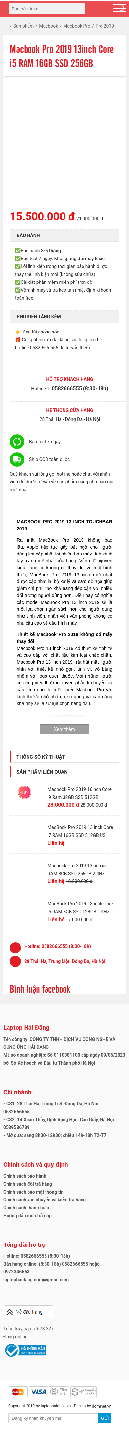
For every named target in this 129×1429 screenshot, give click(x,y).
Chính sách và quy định (35, 1164)
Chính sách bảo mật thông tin (33, 1192)
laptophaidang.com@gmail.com (36, 1279)
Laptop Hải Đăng (26, 1027)
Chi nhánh (17, 1092)
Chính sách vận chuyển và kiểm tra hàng (44, 1199)
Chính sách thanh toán (26, 1207)
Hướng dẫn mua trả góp (27, 1215)
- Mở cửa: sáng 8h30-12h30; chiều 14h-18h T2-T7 (54, 1135)
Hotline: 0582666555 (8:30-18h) (36, 1256)
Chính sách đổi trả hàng (27, 1184)
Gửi (105, 1418)
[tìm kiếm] (78, 8)
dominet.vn (102, 1406)
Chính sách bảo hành (24, 1176)
